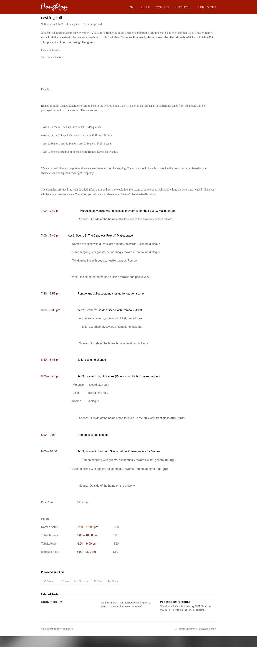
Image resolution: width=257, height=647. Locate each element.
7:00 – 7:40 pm (50, 210)
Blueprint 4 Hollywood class (57, 628)
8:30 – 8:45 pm (50, 359)
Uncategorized (94, 24)
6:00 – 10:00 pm (87, 527)
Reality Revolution (51, 601)
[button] (48, 581)
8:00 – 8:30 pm (50, 310)
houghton (75, 24)
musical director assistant (175, 601)
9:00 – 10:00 (49, 451)
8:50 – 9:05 (48, 434)
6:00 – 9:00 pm (87, 543)
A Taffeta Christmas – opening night (195, 628)
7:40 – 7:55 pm (50, 293)
